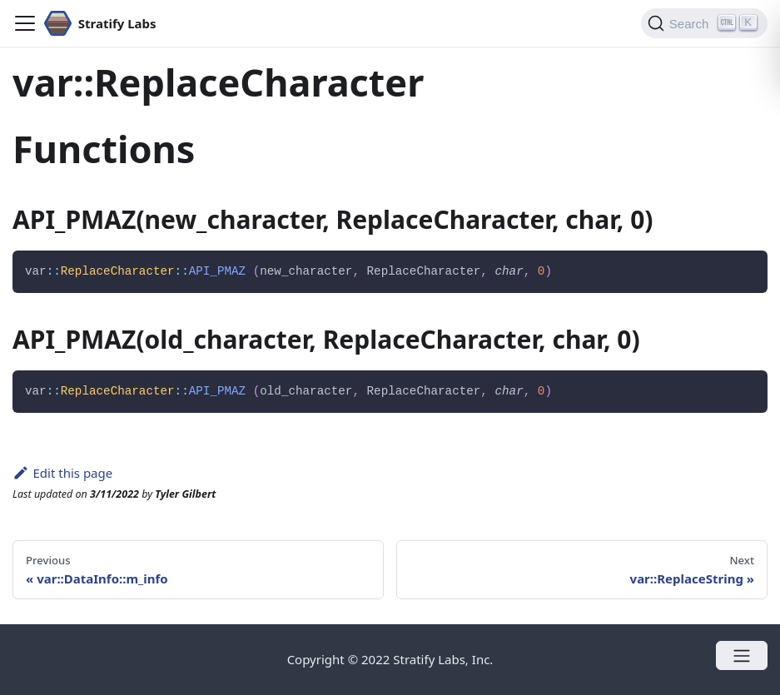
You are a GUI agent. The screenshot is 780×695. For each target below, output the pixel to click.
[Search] (704, 23)
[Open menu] (742, 655)
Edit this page (62, 472)
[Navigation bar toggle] (24, 23)
